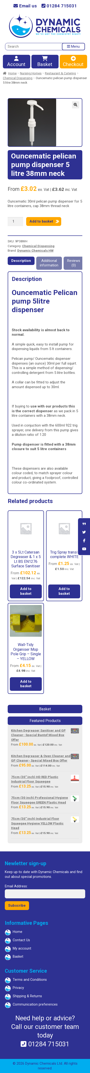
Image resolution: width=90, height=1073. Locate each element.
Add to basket (41, 221)
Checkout (73, 61)
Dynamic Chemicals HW (35, 250)
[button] (75, 104)
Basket (44, 61)
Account (16, 61)
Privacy (18, 988)
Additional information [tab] (49, 263)
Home (12, 73)
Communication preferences (35, 1004)
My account (22, 948)
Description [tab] (21, 261)
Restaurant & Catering (60, 73)
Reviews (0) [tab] (73, 263)
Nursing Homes (31, 73)
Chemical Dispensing (17, 78)
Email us (25, 6)
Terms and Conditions (30, 980)
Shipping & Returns (27, 996)
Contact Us (21, 940)
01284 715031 (59, 6)
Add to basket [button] (25, 591)
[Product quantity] (15, 221)
